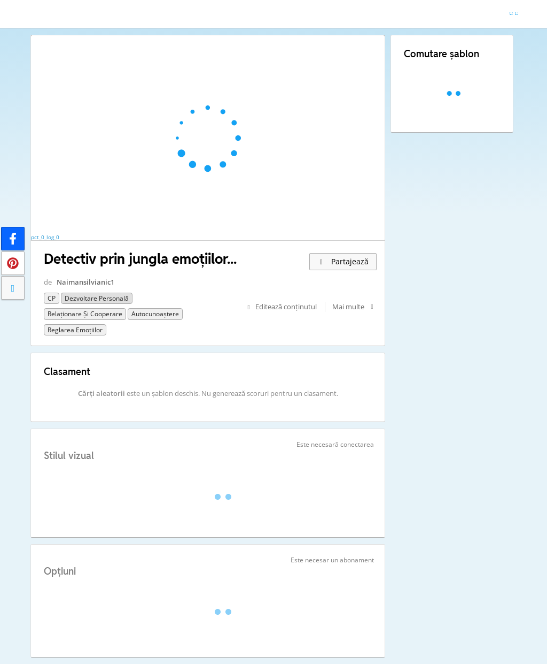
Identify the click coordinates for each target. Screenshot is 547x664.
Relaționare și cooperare (85, 313)
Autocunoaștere (155, 313)
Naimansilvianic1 (85, 282)
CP (52, 298)
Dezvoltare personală (97, 298)
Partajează (343, 261)
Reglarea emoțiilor (75, 329)
